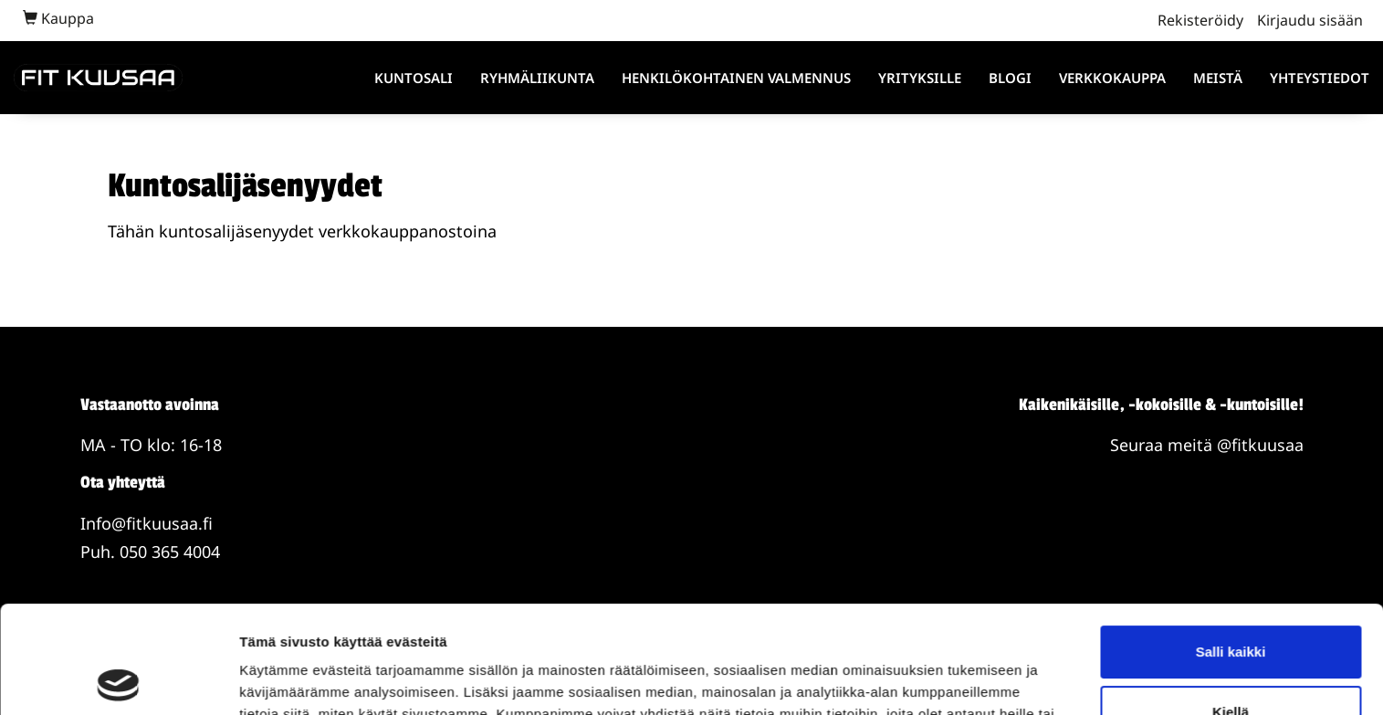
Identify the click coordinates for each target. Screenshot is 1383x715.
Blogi (1010, 77)
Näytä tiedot (279, 679)
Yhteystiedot (1319, 77)
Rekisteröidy (1200, 20)
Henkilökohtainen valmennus (736, 77)
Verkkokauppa (1112, 77)
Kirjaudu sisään (1310, 20)
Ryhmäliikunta (537, 77)
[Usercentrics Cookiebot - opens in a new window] (118, 679)
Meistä (1217, 77)
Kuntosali (413, 77)
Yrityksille (919, 77)
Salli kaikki (1231, 544)
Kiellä (1230, 604)
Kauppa (58, 18)
